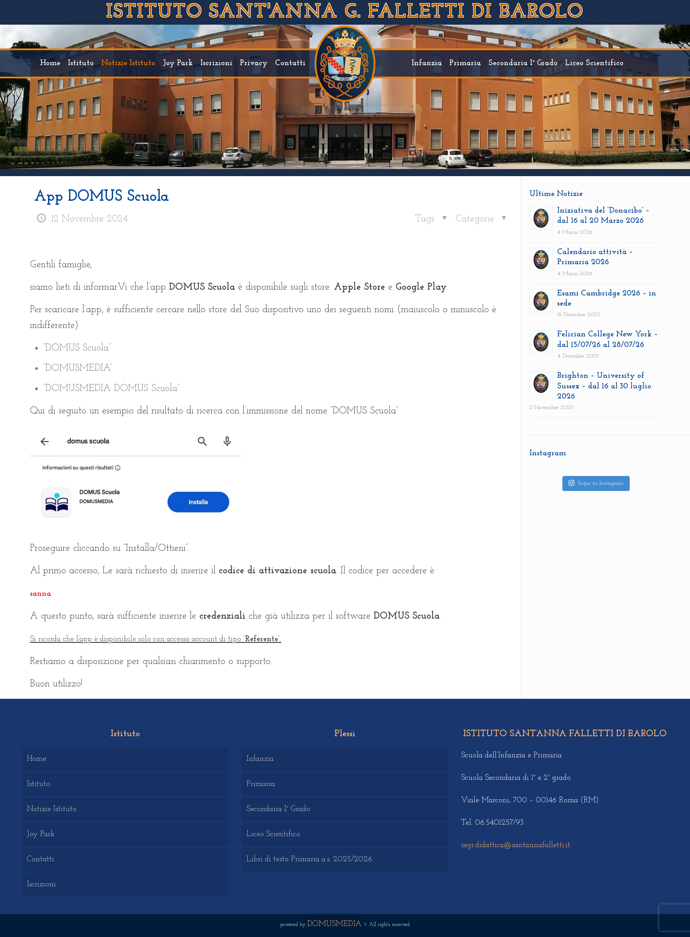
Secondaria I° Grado (278, 809)
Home (36, 759)
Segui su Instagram (596, 483)
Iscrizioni (41, 884)
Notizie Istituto (52, 809)
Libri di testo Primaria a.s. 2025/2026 (309, 859)
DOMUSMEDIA (334, 924)
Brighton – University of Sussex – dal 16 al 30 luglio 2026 (604, 386)
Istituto (38, 784)
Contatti (40, 859)
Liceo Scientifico (273, 834)
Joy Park (41, 834)
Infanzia (260, 759)
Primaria (260, 784)
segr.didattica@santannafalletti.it (515, 845)
